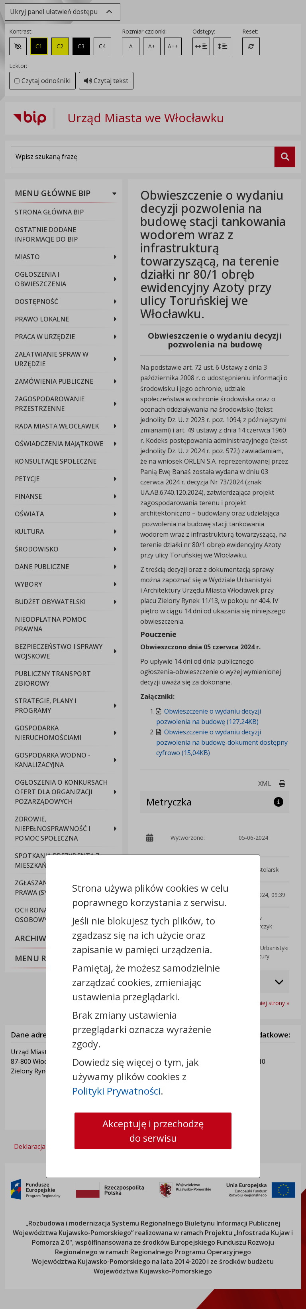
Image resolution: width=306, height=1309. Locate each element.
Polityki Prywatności (116, 1090)
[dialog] (153, 654)
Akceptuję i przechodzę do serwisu (153, 1130)
